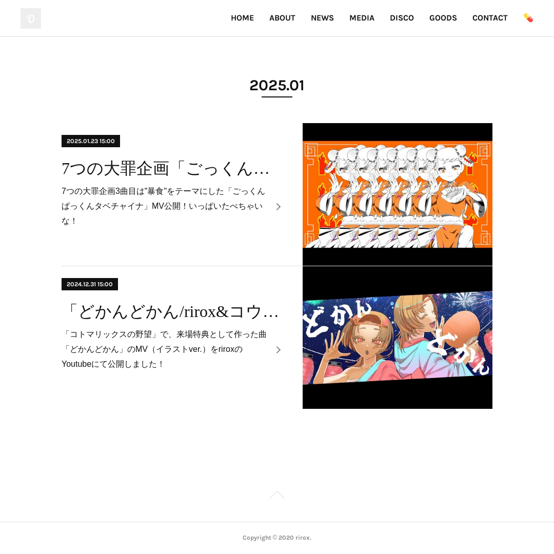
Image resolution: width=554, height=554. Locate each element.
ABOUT (282, 18)
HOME (242, 18)
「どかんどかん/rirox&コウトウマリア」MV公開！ (173, 311)
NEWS (322, 18)
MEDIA (361, 18)
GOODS (443, 18)
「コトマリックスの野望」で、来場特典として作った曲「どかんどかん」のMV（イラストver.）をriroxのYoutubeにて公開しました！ (164, 349)
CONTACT (490, 18)
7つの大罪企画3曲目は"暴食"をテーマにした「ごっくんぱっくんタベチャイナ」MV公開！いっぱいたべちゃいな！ (163, 206)
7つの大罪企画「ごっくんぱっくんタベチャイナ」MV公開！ (173, 168)
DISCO (402, 18)
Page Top (277, 496)
